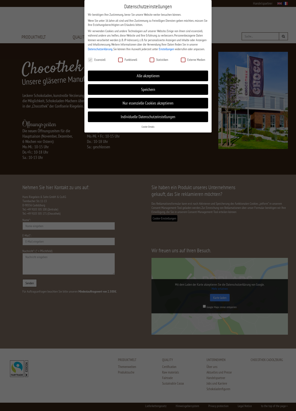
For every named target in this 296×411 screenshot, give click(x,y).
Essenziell (96, 56)
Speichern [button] (148, 85)
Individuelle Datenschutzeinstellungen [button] (148, 113)
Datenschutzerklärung (100, 45)
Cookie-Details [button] (148, 123)
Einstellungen (166, 45)
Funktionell (127, 56)
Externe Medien (193, 56)
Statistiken (159, 56)
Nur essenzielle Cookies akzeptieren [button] (148, 99)
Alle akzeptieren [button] (148, 72)
